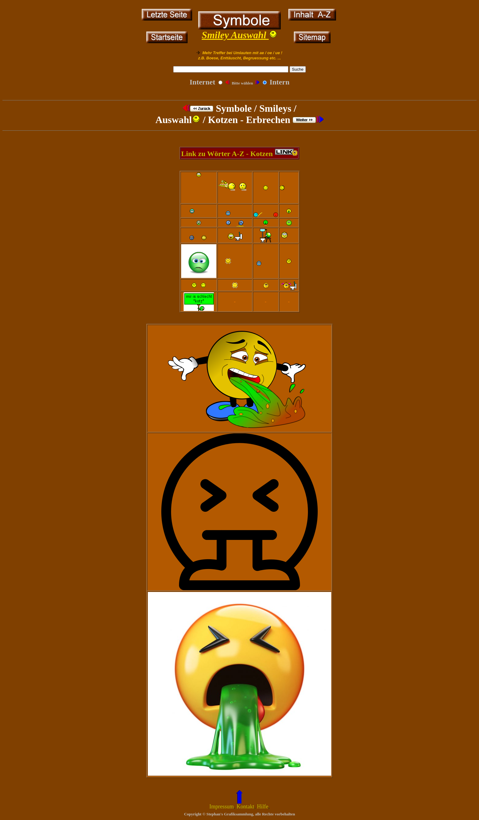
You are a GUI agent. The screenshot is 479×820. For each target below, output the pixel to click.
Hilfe (262, 806)
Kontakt (245, 806)
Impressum (221, 806)
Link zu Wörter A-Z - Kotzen (228, 154)
